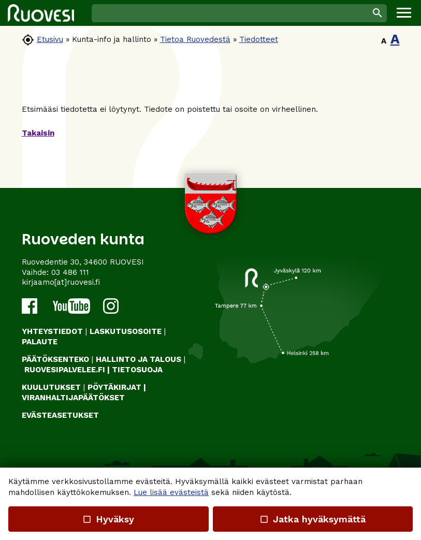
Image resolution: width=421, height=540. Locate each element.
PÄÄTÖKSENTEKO (55, 359)
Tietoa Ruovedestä (195, 39)
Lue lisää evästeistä (171, 492)
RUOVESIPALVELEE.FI (64, 369)
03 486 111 (70, 272)
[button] (404, 13)
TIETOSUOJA (137, 369)
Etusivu (50, 39)
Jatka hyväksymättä (312, 519)
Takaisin (38, 133)
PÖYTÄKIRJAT (114, 387)
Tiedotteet (258, 39)
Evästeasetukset (60, 415)
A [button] (383, 41)
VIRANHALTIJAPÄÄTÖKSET (73, 397)
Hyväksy (108, 519)
